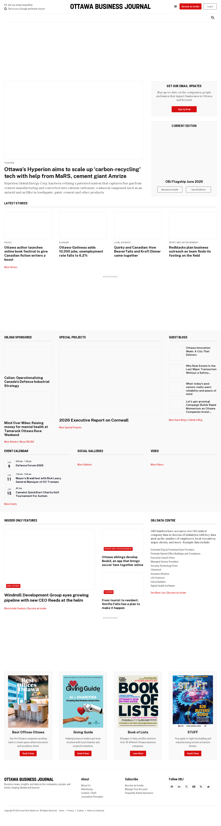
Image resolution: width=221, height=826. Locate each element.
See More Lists (158, 596)
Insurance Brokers (160, 577)
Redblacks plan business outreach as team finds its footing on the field (189, 256)
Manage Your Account (136, 792)
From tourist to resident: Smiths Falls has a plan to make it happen (119, 606)
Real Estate (13, 589)
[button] (213, 18)
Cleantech (156, 573)
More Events (10, 507)
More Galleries (84, 468)
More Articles (11, 445)
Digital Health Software (163, 589)
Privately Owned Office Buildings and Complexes (175, 557)
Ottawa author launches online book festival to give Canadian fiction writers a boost (25, 258)
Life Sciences (158, 581)
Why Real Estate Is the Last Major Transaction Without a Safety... (201, 374)
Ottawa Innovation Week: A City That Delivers (198, 356)
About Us (86, 788)
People (8, 248)
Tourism (109, 595)
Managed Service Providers (164, 565)
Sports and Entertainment (183, 248)
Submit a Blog (195, 424)
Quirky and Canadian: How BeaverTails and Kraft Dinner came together (137, 256)
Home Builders (158, 585)
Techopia (9, 163)
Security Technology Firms (164, 569)
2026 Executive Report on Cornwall (95, 424)
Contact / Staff (88, 796)
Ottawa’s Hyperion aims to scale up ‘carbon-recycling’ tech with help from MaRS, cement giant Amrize (72, 176)
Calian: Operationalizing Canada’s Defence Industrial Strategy (26, 386)
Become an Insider (37, 611)
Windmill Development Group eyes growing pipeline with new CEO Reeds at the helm (48, 601)
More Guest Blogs (178, 424)
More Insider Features (15, 611)
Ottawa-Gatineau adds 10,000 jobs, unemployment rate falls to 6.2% (83, 256)
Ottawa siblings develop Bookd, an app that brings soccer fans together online (121, 564)
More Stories (10, 272)
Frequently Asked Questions (139, 796)
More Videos (157, 468)
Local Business (122, 248)
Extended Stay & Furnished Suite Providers (172, 553)
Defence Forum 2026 (29, 468)
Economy (64, 248)
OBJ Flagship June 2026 (184, 181)
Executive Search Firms (163, 561)
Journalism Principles (92, 800)
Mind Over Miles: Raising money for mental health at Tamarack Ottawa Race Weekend (25, 432)
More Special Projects (70, 432)
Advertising (87, 792)
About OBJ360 (26, 445)
